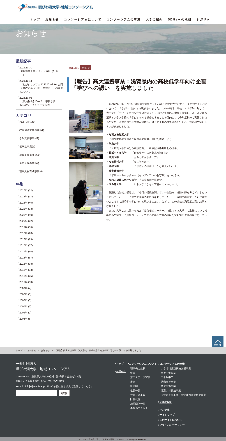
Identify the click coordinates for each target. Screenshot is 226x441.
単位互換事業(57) (29, 163)
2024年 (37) (26, 196)
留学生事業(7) (27, 146)
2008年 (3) (25, 294)
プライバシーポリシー (171, 424)
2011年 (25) (26, 275)
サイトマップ (166, 414)
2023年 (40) (26, 202)
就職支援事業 (168, 381)
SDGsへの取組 (180, 19)
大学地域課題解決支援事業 (176, 368)
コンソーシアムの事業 (124, 19)
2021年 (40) (26, 214)
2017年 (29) (26, 239)
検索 (64, 393)
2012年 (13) (26, 269)
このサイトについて (170, 419)
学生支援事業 (168, 372)
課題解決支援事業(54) (31, 130)
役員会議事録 (137, 394)
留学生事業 (167, 377)
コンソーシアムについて (83, 19)
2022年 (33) (26, 208)
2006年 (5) (25, 306)
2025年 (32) (26, 190)
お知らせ (52, 19)
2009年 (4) (25, 288)
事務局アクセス (139, 408)
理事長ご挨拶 (137, 368)
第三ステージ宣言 (140, 377)
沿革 (132, 372)
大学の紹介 (154, 19)
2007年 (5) (25, 300)
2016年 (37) (26, 245)
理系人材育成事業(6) (31, 171)
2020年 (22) (26, 221)
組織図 (134, 386)
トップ (35, 19)
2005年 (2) (25, 312)
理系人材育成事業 (171, 390)
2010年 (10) (26, 282)
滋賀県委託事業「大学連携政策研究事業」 (185, 394)
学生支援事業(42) (29, 138)
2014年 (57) (26, 257)
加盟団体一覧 (137, 403)
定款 (132, 381)
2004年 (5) (25, 318)
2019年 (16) (26, 227)
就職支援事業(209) (29, 154)
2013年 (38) (26, 263)
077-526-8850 (31, 380)
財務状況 (135, 399)
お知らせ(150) (27, 121)
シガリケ (203, 19)
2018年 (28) (26, 233)
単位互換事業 (168, 386)
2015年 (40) (26, 251)
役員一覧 (135, 390)
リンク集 (164, 409)
